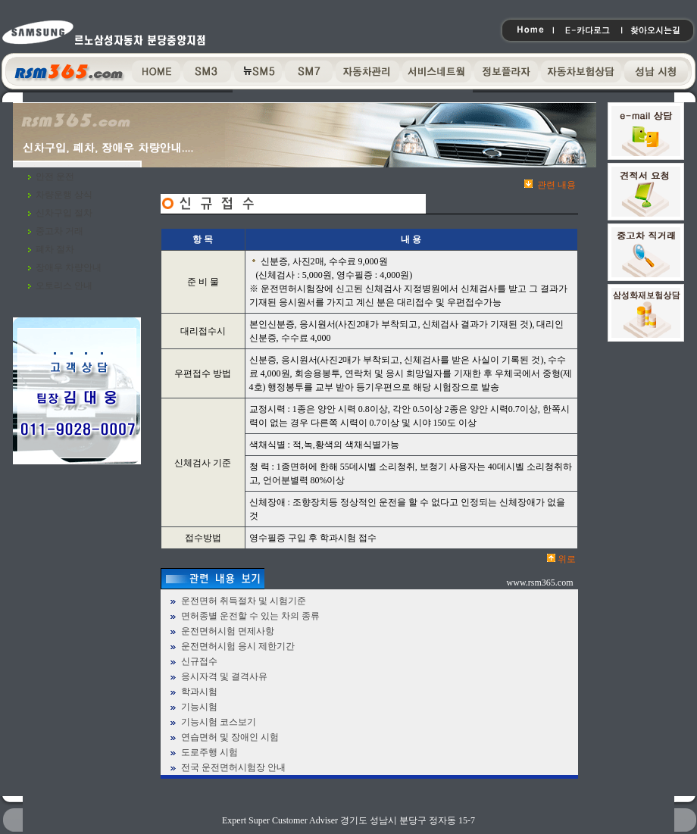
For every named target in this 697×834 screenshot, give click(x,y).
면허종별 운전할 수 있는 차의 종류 (250, 616)
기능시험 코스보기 (218, 722)
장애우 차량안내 (69, 267)
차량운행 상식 (64, 194)
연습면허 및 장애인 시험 (230, 737)
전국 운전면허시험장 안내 (233, 767)
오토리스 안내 (64, 285)
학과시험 (199, 691)
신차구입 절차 (64, 213)
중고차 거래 (59, 231)
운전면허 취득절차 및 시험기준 (243, 600)
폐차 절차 (55, 249)
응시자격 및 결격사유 (224, 676)
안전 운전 (55, 176)
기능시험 (199, 706)
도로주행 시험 (209, 752)
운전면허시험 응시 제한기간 (238, 646)
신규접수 (199, 661)
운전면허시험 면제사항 (227, 631)
